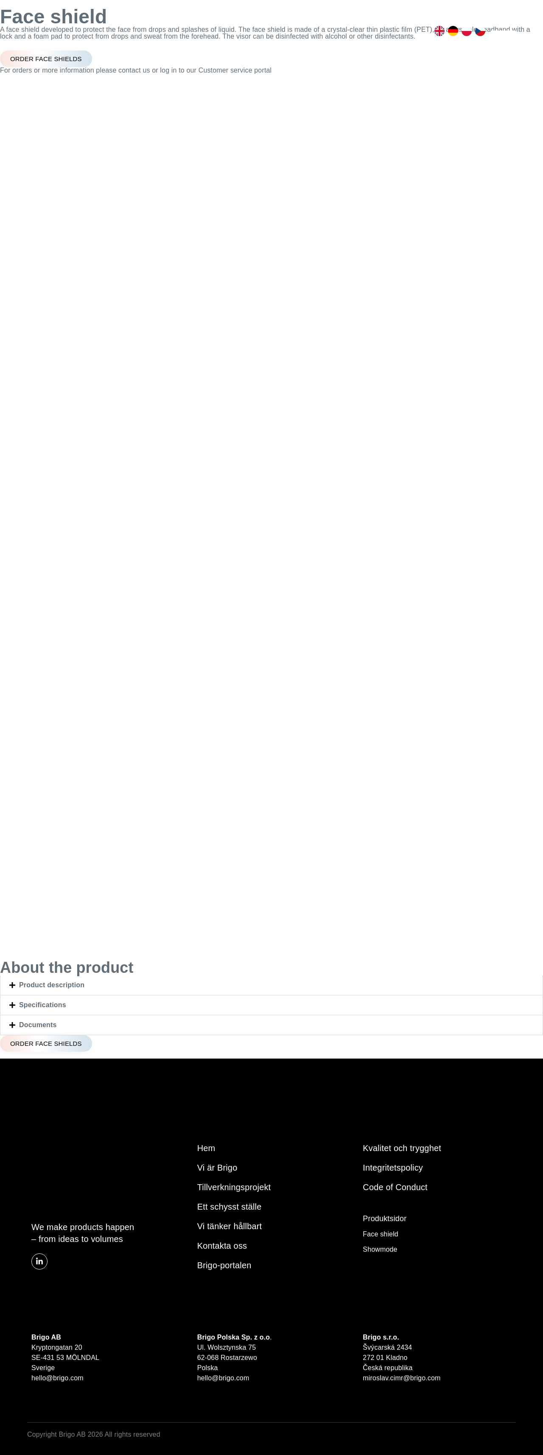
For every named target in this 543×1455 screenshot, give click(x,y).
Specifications (42, 1004)
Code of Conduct (395, 1187)
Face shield (380, 1234)
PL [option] (465, 31)
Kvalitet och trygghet (402, 1148)
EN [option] (438, 31)
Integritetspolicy (393, 1167)
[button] (271, 985)
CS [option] (478, 31)
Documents (38, 1024)
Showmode (380, 1249)
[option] (438, 31)
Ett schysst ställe (229, 1206)
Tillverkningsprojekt (234, 1187)
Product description (51, 985)
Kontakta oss (222, 1245)
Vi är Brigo (217, 1167)
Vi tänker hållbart (229, 1226)
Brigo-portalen (224, 1265)
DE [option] (451, 31)
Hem (206, 1148)
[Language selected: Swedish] (458, 31)
